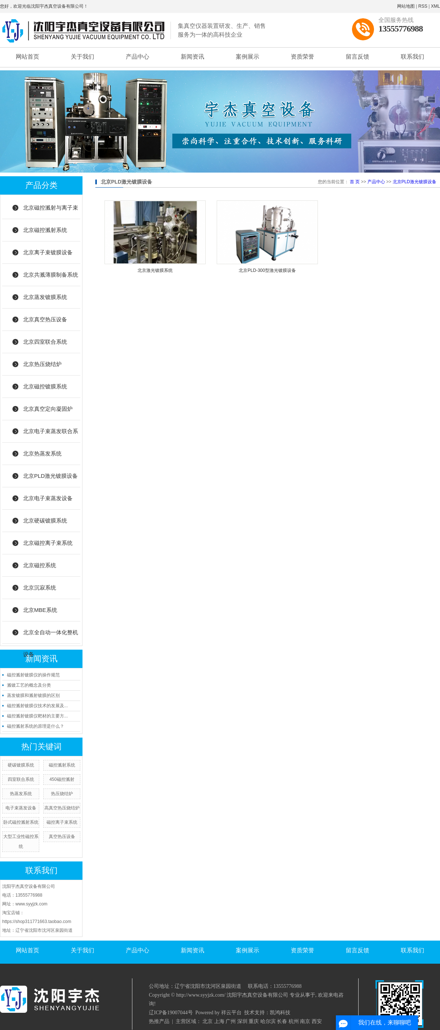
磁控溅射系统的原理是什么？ (35, 726)
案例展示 (247, 56)
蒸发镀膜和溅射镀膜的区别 (33, 695)
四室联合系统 (21, 779)
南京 (305, 1021)
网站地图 (406, 6)
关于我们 (82, 56)
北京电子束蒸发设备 (48, 498)
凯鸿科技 (280, 1012)
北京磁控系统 (39, 565)
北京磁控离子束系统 (48, 543)
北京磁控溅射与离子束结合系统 (50, 211)
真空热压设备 (62, 836)
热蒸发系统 (21, 793)
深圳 (242, 1021)
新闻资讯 (192, 56)
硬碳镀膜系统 (21, 765)
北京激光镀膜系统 (155, 270)
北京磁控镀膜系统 (45, 386)
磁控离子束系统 (62, 822)
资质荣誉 (302, 56)
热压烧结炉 (62, 793)
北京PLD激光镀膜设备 (50, 476)
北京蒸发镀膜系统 (45, 297)
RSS (423, 6)
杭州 (294, 1021)
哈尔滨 (268, 1021)
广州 (230, 1021)
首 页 (355, 181)
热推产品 (159, 1021)
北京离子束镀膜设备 (48, 252)
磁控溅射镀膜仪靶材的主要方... (37, 716)
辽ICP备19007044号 (171, 1012)
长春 (282, 1021)
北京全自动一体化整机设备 (50, 636)
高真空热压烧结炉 (62, 808)
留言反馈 (357, 56)
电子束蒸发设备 (21, 808)
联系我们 (412, 56)
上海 (219, 1021)
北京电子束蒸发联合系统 (50, 435)
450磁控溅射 (62, 779)
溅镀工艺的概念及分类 (29, 685)
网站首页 (27, 56)
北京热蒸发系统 (42, 453)
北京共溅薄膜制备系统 (50, 275)
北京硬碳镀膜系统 (45, 520)
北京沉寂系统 (39, 587)
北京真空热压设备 (45, 319)
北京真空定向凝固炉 (48, 409)
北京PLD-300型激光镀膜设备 (267, 270)
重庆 (254, 1021)
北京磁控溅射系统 (45, 230)
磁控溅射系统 (62, 765)
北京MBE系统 (40, 610)
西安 (317, 1021)
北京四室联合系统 (45, 342)
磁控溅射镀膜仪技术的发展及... (37, 705)
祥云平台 (231, 1012)
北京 (207, 1021)
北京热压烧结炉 (42, 364)
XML (435, 6)
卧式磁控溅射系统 (20, 822)
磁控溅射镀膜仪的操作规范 (33, 675)
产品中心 (137, 56)
